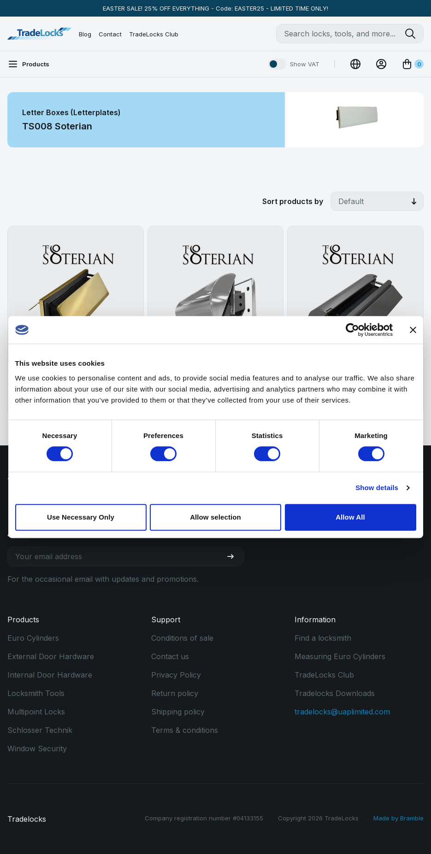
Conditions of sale (182, 638)
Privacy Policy (176, 674)
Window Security (37, 748)
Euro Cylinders (33, 638)
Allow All (350, 517)
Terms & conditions (184, 730)
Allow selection (215, 517)
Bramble (412, 818)
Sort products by (292, 201)
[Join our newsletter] (234, 556)
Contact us (170, 656)
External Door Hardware (50, 656)
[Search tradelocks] (414, 33)
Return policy (174, 693)
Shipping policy (178, 711)
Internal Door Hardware (49, 674)
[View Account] (381, 64)
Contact (110, 34)
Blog (85, 34)
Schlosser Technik (39, 730)
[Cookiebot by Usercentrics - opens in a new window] (352, 330)
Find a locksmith (323, 638)
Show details (376, 487)
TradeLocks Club (153, 34)
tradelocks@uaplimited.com (342, 711)
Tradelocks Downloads (335, 693)
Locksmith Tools (36, 693)
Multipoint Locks (36, 711)
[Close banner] (413, 330)
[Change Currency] (355, 64)
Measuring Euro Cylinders (340, 656)
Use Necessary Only (80, 517)
